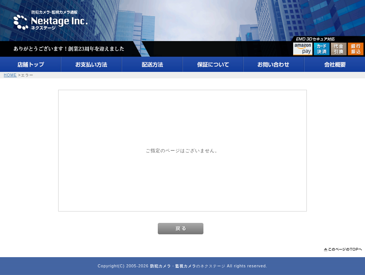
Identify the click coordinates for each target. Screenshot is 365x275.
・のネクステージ (187, 266)
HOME (10, 75)
